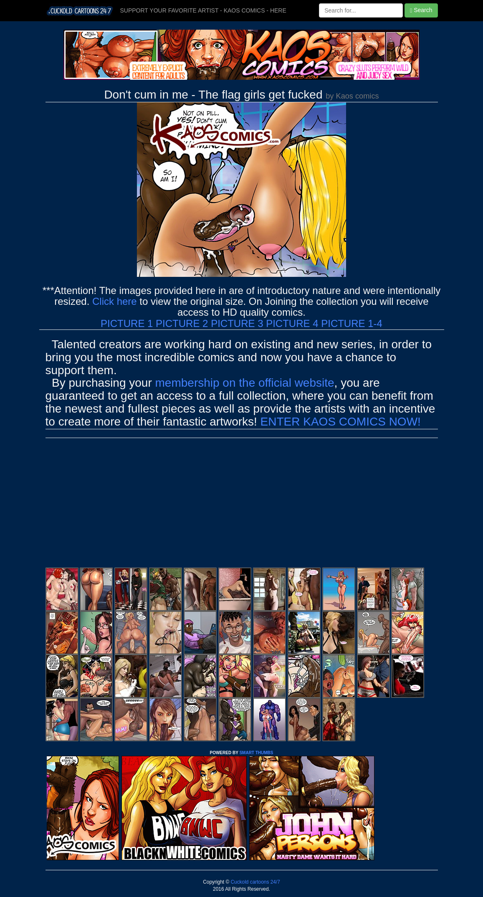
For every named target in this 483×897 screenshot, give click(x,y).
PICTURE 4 (292, 323)
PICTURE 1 (127, 323)
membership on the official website (244, 382)
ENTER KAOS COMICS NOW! (340, 421)
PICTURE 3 (237, 323)
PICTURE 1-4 (351, 323)
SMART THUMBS (256, 752)
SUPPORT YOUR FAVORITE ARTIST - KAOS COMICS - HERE (203, 10)
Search (421, 10)
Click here (114, 301)
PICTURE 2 (182, 323)
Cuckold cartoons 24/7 (254, 882)
